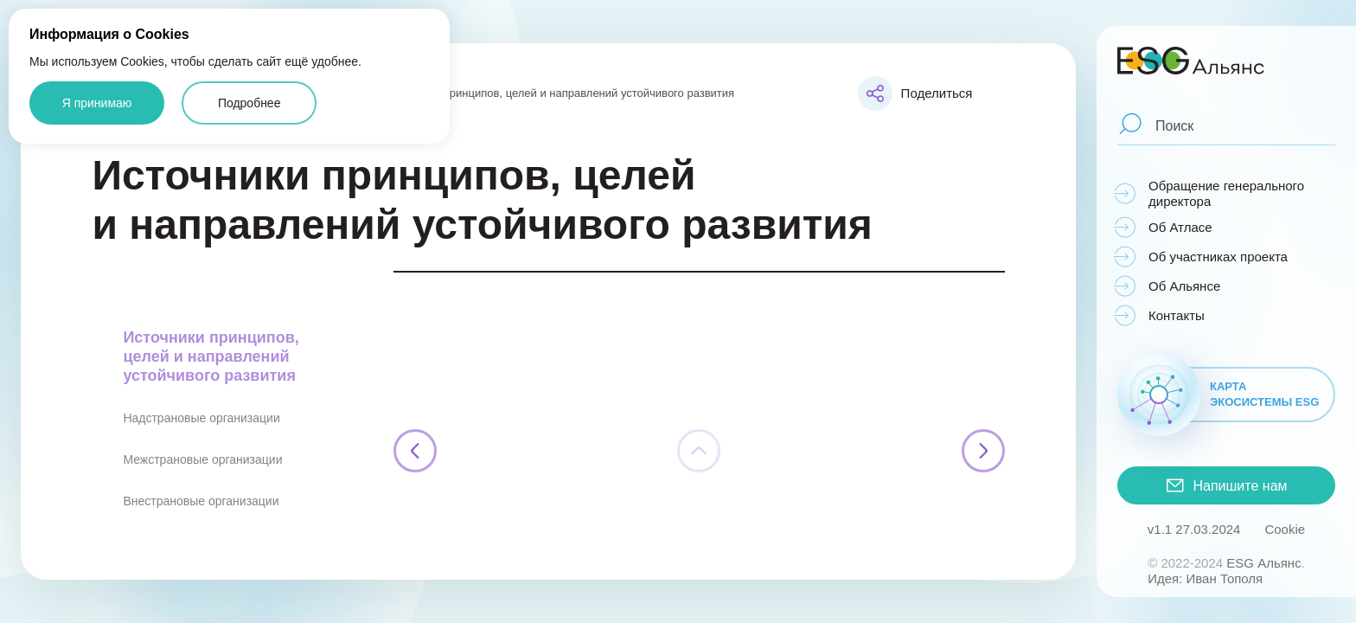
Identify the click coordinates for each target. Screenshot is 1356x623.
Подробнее (249, 103)
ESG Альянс (1263, 563)
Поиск (1174, 125)
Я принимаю (97, 103)
